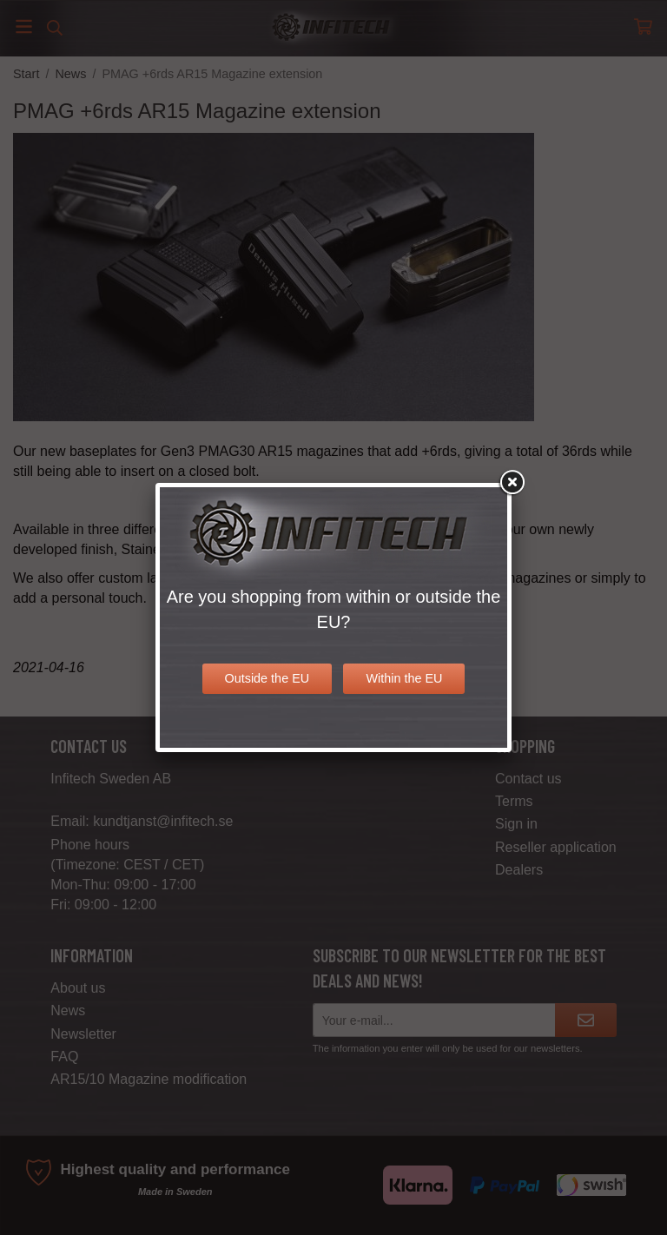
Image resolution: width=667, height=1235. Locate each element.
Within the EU (404, 678)
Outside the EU (267, 678)
